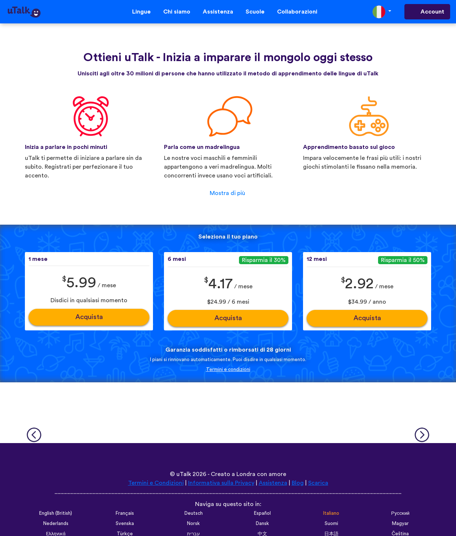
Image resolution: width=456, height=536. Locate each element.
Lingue (141, 12)
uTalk (183, 474)
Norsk (193, 523)
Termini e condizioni (228, 369)
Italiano (331, 513)
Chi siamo (176, 12)
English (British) (55, 513)
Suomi (331, 523)
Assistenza (218, 12)
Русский (400, 513)
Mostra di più (227, 193)
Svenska (125, 523)
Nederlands (55, 523)
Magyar (400, 523)
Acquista (89, 317)
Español (262, 513)
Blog (298, 483)
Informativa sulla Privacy (221, 483)
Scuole (255, 12)
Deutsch (193, 513)
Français (125, 513)
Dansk (262, 523)
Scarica (318, 483)
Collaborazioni (297, 12)
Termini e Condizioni (156, 483)
